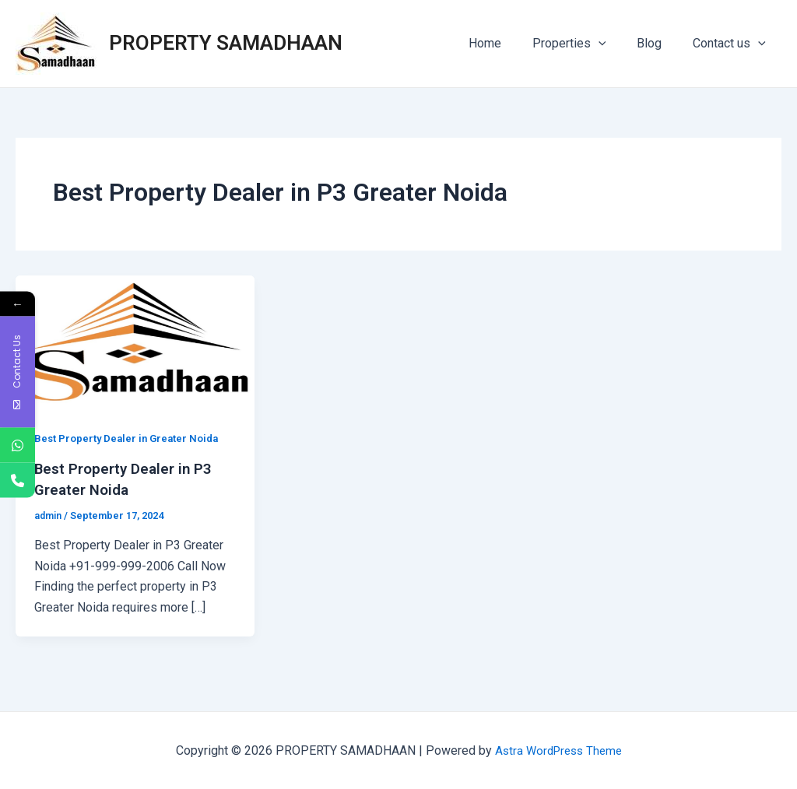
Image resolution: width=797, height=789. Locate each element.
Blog (658, 43)
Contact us (732, 43)
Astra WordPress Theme (558, 749)
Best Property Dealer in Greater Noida (131, 438)
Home (506, 43)
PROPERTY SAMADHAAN (225, 42)
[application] (614, 43)
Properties (585, 43)
